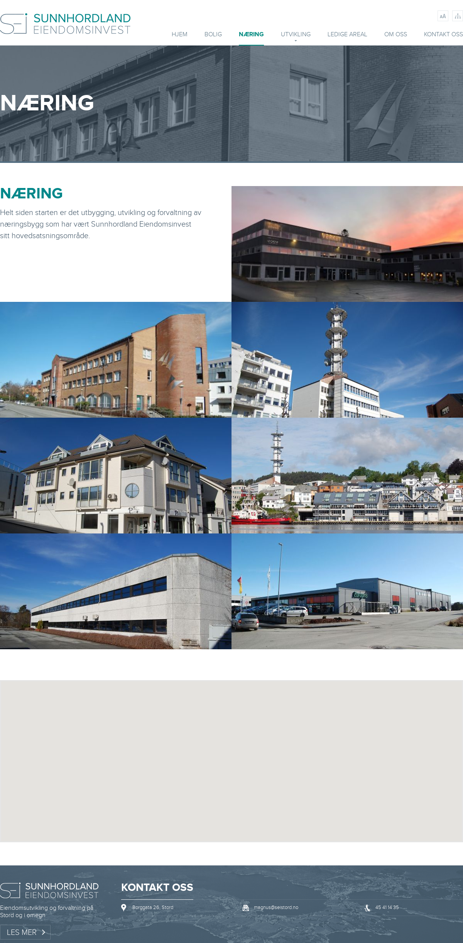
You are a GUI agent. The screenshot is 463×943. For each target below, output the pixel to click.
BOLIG (213, 35)
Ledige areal (347, 35)
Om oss (395, 35)
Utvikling (296, 35)
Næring (251, 35)
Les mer (22, 932)
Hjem (180, 35)
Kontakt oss (443, 35)
